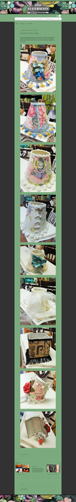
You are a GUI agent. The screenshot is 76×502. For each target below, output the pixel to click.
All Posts (16, 23)
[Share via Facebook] (20, 454)
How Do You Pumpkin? (21, 474)
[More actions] (55, 30)
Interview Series (22, 23)
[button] (58, 16)
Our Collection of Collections (53, 474)
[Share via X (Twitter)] (23, 454)
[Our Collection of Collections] (54, 468)
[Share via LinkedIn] (25, 454)
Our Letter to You (35, 466)
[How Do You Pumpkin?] (22, 468)
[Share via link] (27, 454)
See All (59, 462)
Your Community (29, 23)
